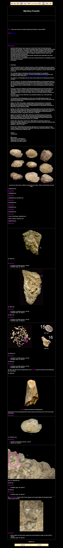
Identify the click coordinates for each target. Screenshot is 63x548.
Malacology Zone (29, 3)
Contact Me (50, 3)
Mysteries (36, 3)
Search (33, 3)
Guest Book (47, 3)
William (14, 33)
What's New (40, 3)
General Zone (18, 3)
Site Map (15, 3)
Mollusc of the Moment (43, 3)
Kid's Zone (25, 3)
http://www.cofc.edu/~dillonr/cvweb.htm (37, 75)
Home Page (12, 3)
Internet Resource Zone (21, 3)
